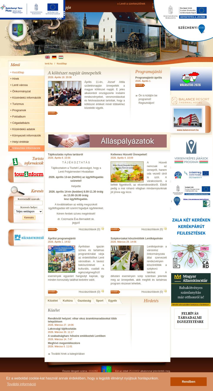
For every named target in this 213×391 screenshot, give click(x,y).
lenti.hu (49, 63)
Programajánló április (148, 77)
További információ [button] (21, 384)
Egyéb (112, 300)
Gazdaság (84, 300)
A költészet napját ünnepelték (74, 73)
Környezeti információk (26, 135)
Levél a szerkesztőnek (132, 3)
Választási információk (26, 148)
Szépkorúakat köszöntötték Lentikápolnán (137, 238)
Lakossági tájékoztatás (62, 328)
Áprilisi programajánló (62, 238)
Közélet (53, 300)
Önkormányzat (21, 91)
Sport (99, 300)
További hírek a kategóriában (68, 353)
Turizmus (18, 104)
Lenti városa (20, 85)
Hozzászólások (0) (89, 229)
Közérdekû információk (26, 97)
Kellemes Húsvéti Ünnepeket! (129, 154)
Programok (19, 110)
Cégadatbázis (21, 122)
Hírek (15, 78)
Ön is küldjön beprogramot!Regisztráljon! (148, 99)
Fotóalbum (19, 116)
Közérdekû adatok (23, 129)
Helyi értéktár (20, 141)
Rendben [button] (188, 381)
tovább (51, 113)
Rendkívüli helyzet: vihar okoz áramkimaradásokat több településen (82, 320)
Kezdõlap (62, 63)
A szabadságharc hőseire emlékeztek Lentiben (77, 335)
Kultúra (68, 300)
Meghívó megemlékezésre (64, 343)
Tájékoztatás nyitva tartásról (65, 154)
